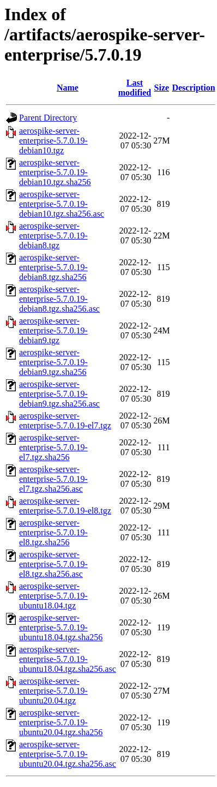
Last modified (134, 87)
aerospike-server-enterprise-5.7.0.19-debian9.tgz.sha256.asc (59, 393)
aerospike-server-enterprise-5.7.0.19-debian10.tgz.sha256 (55, 172)
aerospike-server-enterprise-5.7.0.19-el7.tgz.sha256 (53, 447)
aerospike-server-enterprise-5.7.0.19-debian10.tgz (53, 140)
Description (193, 87)
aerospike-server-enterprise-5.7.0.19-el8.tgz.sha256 (53, 532)
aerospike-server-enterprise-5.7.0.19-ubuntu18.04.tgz (53, 595)
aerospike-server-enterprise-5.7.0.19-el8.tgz (65, 505)
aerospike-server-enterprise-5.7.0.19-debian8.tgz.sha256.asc (59, 298)
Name (68, 87)
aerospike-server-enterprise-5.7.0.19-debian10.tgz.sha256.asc (61, 203)
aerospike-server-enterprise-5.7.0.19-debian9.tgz (53, 330)
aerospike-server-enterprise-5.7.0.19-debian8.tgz (53, 235)
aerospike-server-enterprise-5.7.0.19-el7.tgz (65, 420)
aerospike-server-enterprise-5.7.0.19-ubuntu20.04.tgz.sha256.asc (67, 754)
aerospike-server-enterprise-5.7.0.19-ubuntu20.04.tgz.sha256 (61, 722)
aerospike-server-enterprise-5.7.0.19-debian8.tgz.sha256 (53, 267)
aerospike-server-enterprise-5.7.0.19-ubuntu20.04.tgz (53, 690)
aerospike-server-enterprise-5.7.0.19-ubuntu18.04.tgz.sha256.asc (67, 659)
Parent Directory (48, 117)
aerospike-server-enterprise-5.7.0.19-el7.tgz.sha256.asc (53, 478)
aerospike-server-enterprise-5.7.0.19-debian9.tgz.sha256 (53, 362)
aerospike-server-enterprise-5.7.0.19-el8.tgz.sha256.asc (53, 564)
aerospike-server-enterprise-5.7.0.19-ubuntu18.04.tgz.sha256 (61, 627)
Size (162, 87)
